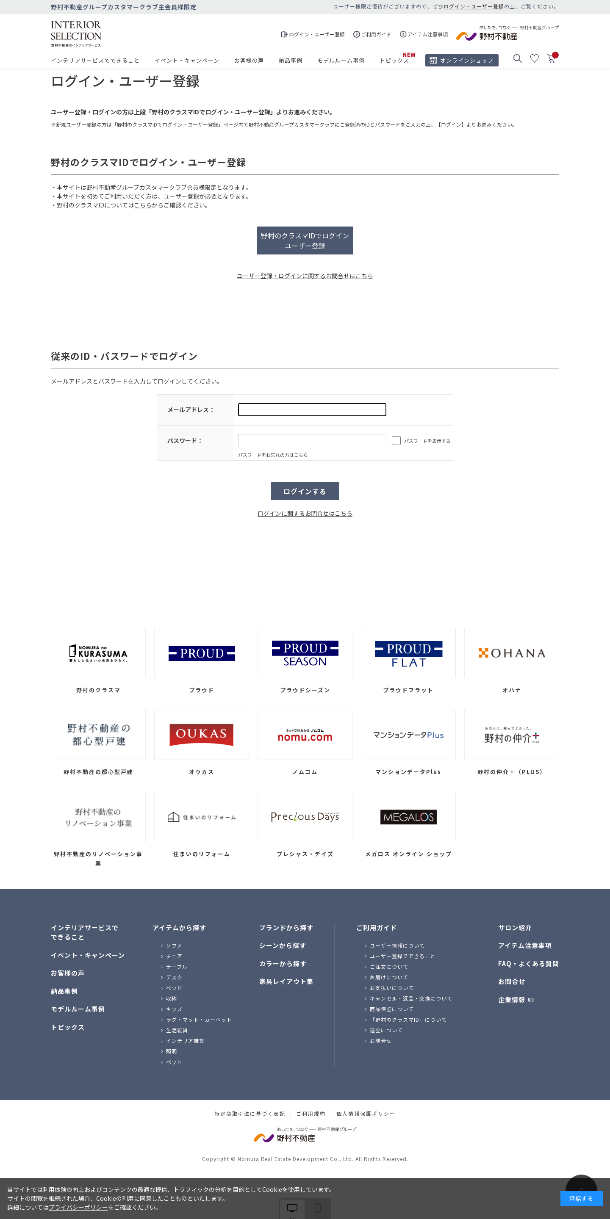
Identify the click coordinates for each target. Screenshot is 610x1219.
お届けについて (389, 977)
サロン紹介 (515, 927)
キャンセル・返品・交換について (411, 998)
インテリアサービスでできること (95, 60)
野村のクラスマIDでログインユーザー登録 (305, 240)
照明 (171, 1051)
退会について (386, 1030)
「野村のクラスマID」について (408, 1019)
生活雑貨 (177, 1030)
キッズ (174, 1008)
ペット (174, 1061)
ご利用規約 (311, 1113)
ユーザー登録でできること (403, 955)
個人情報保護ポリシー (366, 1113)
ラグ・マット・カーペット (199, 1019)
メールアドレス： (191, 409)
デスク (174, 977)
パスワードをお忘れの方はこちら (273, 454)
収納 (171, 998)
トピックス (394, 60)
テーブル (177, 966)
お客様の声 (249, 60)
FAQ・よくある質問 (528, 963)
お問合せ (381, 1040)
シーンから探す (282, 945)
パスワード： (185, 440)
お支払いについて (392, 987)
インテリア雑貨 (185, 1040)
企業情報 (511, 999)
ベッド (174, 987)
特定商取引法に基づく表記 (250, 1113)
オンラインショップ (467, 60)
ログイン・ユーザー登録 (474, 6)
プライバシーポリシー (78, 1207)
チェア (174, 955)
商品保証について (392, 1008)
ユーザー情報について (397, 945)
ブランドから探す (286, 927)
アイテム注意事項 (525, 945)
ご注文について (389, 966)
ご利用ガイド (376, 927)
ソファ (174, 945)
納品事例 (290, 60)
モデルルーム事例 (341, 60)
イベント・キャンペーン (187, 60)
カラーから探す (283, 963)
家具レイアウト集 (286, 981)
